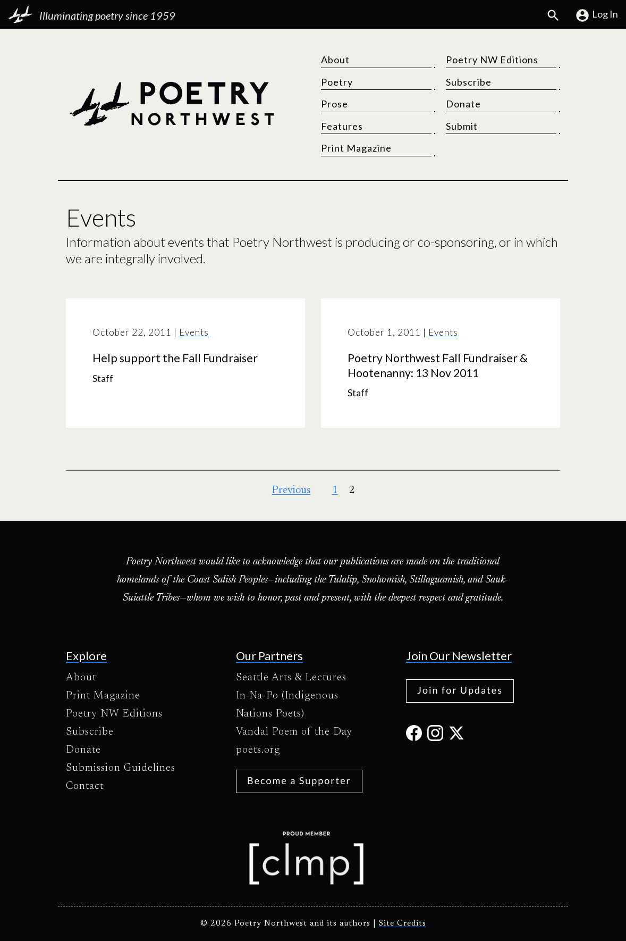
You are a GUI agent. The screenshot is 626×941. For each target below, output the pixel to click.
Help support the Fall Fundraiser (175, 358)
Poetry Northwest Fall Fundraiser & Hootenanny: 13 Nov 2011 (438, 365)
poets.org (258, 750)
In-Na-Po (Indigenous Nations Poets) (287, 704)
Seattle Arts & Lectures (291, 677)
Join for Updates (460, 690)
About (335, 59)
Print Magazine (356, 148)
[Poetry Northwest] (171, 103)
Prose (334, 104)
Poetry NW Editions (492, 59)
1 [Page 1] (335, 490)
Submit (462, 126)
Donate (463, 104)
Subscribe (469, 82)
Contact (85, 786)
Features (342, 126)
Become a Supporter (299, 780)
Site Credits (402, 924)
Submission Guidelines (120, 768)
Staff (102, 378)
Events (194, 332)
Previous (291, 490)
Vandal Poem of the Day (294, 732)
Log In (596, 15)
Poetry (337, 82)
